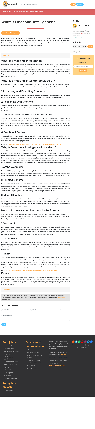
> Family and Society (10, 392)
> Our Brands (31, 393)
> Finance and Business (11, 379)
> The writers (8, 403)
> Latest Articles (9, 374)
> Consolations (8, 398)
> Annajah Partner (33, 380)
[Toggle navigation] (90, 4)
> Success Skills (9, 376)
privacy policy (81, 373)
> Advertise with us (33, 378)
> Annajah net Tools (10, 406)
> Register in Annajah (33, 388)
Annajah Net (61, 325)
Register (80, 4)
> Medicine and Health (11, 390)
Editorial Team (84, 39)
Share (90, 60)
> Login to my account (34, 391)
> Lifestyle (7, 382)
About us (74, 373)
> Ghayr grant (8, 418)
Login (73, 4)
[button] (35, 83)
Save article (78, 51)
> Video (6, 395)
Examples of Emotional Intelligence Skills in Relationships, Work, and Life (33, 298)
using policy (89, 373)
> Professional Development (8, 386)
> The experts (8, 400)
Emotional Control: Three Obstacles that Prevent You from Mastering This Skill (35, 172)
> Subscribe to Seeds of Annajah (34, 384)
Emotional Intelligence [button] (10, 66)
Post (3, 352)
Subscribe (83, 98)
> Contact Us (31, 396)
